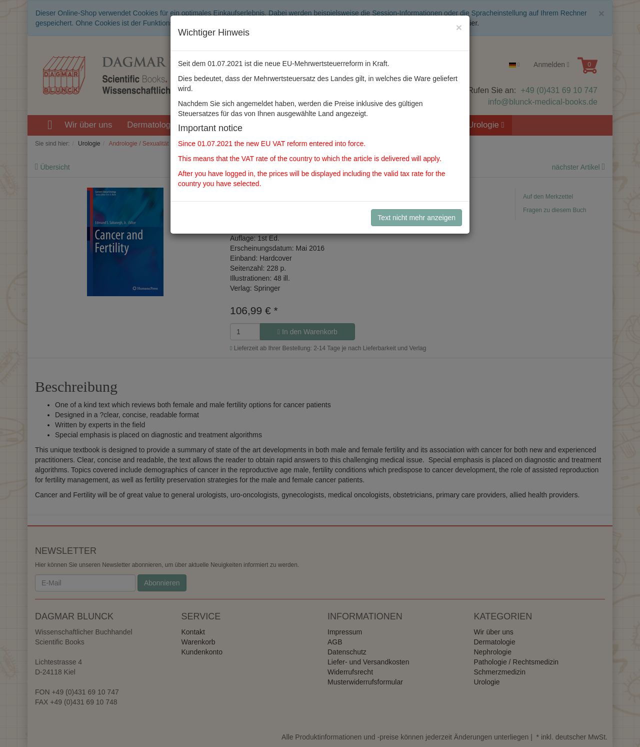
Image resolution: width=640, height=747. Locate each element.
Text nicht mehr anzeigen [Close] (417, 218)
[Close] (459, 27)
